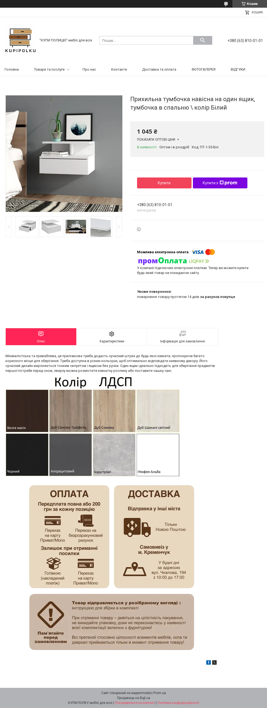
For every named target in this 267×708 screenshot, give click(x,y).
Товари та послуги (49, 69)
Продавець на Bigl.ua (133, 698)
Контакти (119, 69)
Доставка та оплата (159, 69)
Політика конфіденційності (178, 703)
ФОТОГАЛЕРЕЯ (204, 69)
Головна (12, 69)
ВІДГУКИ (238, 69)
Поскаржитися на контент (135, 703)
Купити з (220, 182)
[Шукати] (202, 40)
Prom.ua (159, 693)
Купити (164, 183)
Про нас (89, 69)
